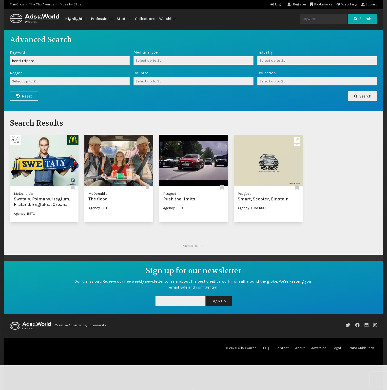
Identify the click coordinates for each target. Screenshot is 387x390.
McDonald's (23, 194)
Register (297, 4)
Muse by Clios (70, 4)
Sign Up (219, 301)
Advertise (318, 348)
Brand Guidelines (360, 348)
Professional (102, 18)
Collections (145, 18)
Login (277, 4)
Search (362, 18)
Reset (24, 96)
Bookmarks (321, 4)
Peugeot (169, 194)
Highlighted (76, 18)
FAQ (266, 348)
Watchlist (167, 18)
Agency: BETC (24, 214)
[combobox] (193, 60)
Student (124, 18)
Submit (369, 4)
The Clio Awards (41, 4)
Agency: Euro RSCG (253, 208)
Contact (282, 348)
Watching (346, 4)
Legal (336, 348)
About (300, 348)
